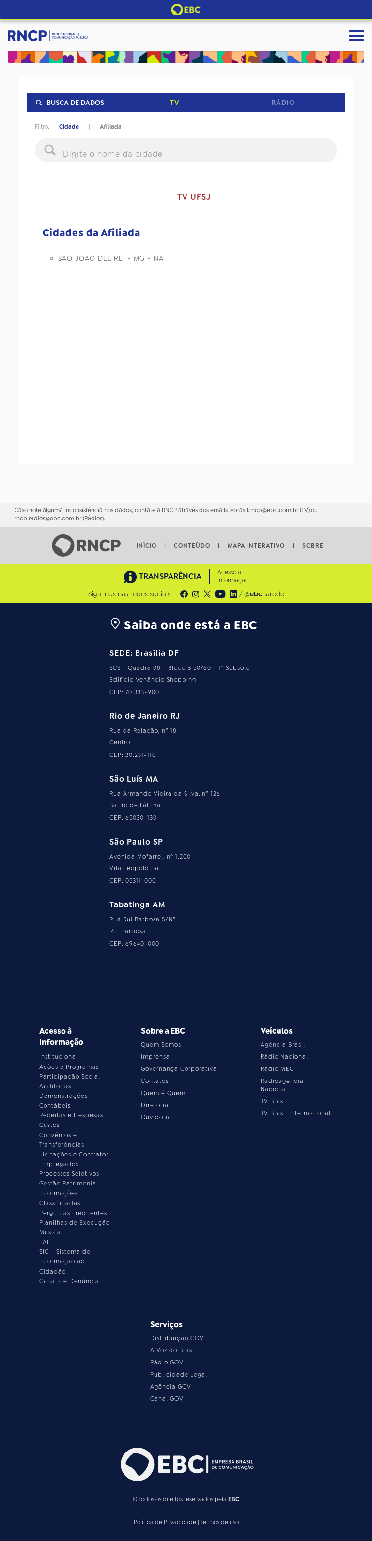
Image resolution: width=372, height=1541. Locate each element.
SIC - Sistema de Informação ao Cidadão (65, 1261)
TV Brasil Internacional (296, 1113)
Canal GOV (167, 1399)
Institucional (58, 1057)
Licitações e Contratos (74, 1154)
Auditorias (55, 1086)
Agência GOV (170, 1387)
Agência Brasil (283, 1045)
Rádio (283, 102)
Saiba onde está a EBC (183, 625)
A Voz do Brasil (173, 1350)
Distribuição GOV (177, 1338)
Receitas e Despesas (71, 1115)
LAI (44, 1242)
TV (174, 102)
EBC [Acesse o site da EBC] (233, 1499)
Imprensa (155, 1057)
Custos (49, 1125)
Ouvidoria (156, 1117)
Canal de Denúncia (69, 1281)
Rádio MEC (277, 1069)
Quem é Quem (163, 1093)
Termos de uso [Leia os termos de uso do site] (220, 1522)
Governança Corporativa (179, 1069)
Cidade (69, 127)
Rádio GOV (167, 1362)
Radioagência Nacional (282, 1085)
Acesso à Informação (232, 576)
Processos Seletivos (69, 1174)
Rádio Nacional (284, 1057)
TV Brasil (274, 1101)
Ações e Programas (69, 1067)
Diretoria (155, 1105)
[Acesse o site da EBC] (186, 1464)
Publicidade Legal (178, 1374)
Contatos (155, 1081)
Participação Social (69, 1077)
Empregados (58, 1164)
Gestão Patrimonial (68, 1183)
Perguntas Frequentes (73, 1213)
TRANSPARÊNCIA (163, 576)
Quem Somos (161, 1045)
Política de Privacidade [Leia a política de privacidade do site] (165, 1522)
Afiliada (111, 127)
